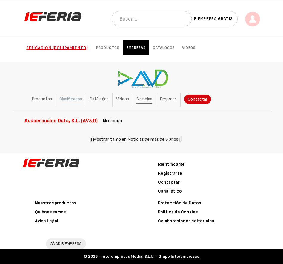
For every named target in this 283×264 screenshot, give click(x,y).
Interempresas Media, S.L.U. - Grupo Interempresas (150, 256)
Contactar (197, 99)
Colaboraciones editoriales (186, 221)
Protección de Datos (179, 203)
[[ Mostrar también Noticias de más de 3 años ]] (136, 139)
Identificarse (171, 164)
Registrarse (170, 173)
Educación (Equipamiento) (57, 47)
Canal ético (170, 191)
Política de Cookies (178, 212)
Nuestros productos (55, 203)
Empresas (136, 48)
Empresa (168, 99)
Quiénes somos (50, 212)
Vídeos (189, 48)
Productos (107, 48)
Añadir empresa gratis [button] (207, 18)
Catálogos (164, 48)
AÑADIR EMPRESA (65, 243)
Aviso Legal (46, 221)
